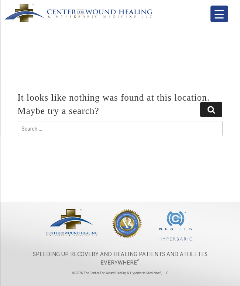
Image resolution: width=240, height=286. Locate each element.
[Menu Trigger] (219, 14)
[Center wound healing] (71, 222)
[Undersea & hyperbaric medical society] (127, 223)
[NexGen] (176, 226)
